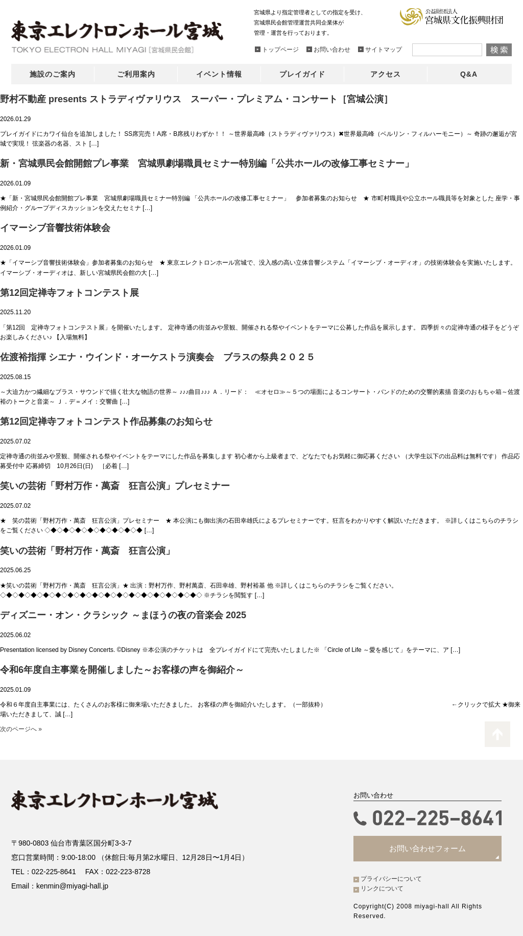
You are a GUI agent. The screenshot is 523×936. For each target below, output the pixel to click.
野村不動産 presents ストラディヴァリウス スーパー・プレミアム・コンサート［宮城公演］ (196, 99)
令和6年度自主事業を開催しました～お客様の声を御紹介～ (122, 670)
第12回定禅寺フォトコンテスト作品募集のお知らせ (106, 421)
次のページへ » (21, 729)
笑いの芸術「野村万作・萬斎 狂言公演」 (87, 551)
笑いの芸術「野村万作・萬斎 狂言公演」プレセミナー (115, 486)
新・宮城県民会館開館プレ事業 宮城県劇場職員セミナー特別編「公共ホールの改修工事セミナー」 (207, 163)
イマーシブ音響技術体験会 (55, 228)
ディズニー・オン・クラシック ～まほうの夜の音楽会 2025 (123, 615)
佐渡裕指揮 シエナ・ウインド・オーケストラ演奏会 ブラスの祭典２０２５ (157, 357)
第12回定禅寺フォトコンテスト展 (69, 293)
